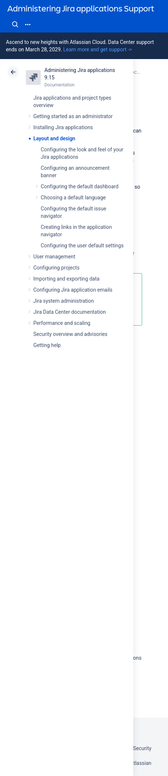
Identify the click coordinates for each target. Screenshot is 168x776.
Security (142, 748)
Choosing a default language (73, 197)
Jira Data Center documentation (69, 312)
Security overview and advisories (70, 334)
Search (15, 24)
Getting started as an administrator (73, 116)
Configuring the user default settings (82, 245)
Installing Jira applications (63, 127)
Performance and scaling (61, 323)
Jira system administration (63, 301)
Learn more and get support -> (97, 49)
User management (54, 257)
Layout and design (54, 138)
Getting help (47, 345)
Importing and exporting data (66, 279)
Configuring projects (56, 268)
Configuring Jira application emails (72, 290)
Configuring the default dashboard (79, 186)
